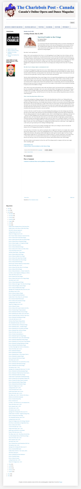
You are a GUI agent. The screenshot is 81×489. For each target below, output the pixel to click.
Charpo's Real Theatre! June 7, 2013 (16, 428)
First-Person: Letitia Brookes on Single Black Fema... (19, 422)
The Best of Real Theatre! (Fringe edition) (17, 321)
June (10, 224)
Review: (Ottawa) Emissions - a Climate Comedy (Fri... (19, 271)
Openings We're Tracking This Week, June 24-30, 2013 (19, 289)
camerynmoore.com (28, 144)
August (10, 221)
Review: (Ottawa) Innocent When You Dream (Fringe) (19, 239)
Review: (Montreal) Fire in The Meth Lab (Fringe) (18, 328)
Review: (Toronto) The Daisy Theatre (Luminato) (18, 380)
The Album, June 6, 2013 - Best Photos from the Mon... (19, 434)
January (10, 471)
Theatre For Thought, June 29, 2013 (15, 233)
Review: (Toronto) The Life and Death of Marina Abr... (19, 378)
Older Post (72, 197)
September (11, 219)
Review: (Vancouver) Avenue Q (15, 245)
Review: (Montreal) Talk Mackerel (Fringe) (17, 363)
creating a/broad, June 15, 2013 (15, 387)
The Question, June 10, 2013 (14, 410)
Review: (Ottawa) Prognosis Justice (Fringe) (17, 285)
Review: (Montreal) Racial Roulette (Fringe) (17, 384)
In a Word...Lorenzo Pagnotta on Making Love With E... (19, 272)
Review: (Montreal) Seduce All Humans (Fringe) (18, 324)
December (11, 213)
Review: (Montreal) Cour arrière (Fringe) (17, 365)
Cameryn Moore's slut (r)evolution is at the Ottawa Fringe (37, 146)
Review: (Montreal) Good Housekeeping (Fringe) (18, 371)
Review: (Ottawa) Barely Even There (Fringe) (17, 259)
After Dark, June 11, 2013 (14, 408)
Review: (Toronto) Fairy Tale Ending (16, 415)
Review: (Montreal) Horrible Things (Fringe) (17, 382)
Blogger (60, 482)
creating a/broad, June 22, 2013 (15, 302)
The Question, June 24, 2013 (14, 291)
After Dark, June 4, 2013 (13, 441)
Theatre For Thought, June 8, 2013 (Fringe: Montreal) (19, 421)
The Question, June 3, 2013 (14, 445)
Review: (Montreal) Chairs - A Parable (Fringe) (18, 326)
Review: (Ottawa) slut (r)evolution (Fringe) (17, 300)
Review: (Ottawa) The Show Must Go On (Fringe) (18, 267)
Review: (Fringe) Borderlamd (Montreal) (16, 295)
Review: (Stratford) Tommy (14, 456)
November (11, 215)
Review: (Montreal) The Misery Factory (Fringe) (18, 311)
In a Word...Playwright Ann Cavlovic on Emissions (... (19, 346)
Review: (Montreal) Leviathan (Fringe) (16, 356)
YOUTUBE (57, 27)
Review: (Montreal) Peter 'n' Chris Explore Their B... (19, 354)
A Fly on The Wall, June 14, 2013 (15, 389)
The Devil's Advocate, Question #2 (15, 230)
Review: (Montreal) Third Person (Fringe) (17, 358)
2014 (9, 210)
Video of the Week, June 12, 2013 (15, 404)
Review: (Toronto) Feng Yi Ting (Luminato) (17, 309)
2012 (9, 474)
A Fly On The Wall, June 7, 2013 (15, 426)
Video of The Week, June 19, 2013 (15, 348)
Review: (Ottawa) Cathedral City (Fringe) (17, 256)
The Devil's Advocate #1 (13, 452)
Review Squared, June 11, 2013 (15, 406)
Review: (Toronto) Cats (13, 400)
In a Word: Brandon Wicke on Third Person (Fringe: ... (19, 435)
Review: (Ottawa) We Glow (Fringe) (16, 276)
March (10, 467)
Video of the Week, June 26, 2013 (15, 274)
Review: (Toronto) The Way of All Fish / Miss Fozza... (19, 315)
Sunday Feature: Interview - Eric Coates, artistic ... (18, 450)
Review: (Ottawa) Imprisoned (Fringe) (16, 282)
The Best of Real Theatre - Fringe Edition (17, 252)
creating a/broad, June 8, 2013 (14, 419)
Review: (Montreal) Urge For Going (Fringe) (17, 335)
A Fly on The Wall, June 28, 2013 (15, 250)
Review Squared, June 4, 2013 (14, 439)
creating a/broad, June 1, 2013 (14, 460)
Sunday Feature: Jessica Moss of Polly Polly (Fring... (19, 228)
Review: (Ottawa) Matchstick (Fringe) (16, 246)
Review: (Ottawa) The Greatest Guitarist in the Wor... (19, 308)
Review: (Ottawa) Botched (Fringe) (15, 261)
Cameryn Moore (30, 151)
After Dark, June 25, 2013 (14, 280)
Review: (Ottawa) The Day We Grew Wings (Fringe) (19, 278)
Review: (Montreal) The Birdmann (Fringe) (17, 317)
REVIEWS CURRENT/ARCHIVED (13, 27)
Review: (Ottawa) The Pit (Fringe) (15, 269)
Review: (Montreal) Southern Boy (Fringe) (17, 374)
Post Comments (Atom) (33, 199)
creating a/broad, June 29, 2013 (15, 232)
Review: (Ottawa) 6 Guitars (14, 306)
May (10, 464)
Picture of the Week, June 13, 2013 (15, 393)
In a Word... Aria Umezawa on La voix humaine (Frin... (19, 402)
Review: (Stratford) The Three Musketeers (17, 454)
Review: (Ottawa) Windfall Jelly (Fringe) (17, 287)
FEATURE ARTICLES (30, 27)
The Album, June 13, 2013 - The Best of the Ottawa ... (19, 395)
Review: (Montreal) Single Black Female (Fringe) (18, 339)
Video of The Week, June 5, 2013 (15, 437)
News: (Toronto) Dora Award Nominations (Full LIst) (19, 443)
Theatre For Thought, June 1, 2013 (15, 461)
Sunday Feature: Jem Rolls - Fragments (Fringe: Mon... (19, 413)
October (10, 217)
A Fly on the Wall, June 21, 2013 (15, 319)
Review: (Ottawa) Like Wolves (15, 424)
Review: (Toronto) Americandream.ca (16, 334)
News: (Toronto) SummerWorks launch (16, 298)
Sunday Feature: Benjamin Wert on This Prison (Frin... (19, 226)
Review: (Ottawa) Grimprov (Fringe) (16, 293)
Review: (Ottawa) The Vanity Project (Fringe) (17, 258)
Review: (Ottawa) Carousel (14, 458)
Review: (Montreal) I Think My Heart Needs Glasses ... (19, 372)
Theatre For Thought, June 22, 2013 (15, 304)
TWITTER (41, 27)
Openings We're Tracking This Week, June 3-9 (17, 447)
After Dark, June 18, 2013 (14, 359)
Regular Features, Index (12, 49)
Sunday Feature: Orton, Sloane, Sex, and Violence (18, 297)
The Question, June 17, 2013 (14, 367)
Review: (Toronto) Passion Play (15, 398)
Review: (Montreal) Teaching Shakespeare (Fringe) (18, 343)
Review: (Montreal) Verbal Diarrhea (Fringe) (17, 345)
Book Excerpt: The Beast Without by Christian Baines (19, 263)
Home (49, 197)
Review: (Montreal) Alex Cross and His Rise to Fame (19, 361)
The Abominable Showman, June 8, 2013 (16, 417)
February (11, 469)
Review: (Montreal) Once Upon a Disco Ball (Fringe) (19, 337)
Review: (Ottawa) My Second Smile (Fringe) (17, 237)
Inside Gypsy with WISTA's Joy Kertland (17, 430)
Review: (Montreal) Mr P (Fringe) (15, 352)
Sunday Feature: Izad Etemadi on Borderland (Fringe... (19, 376)
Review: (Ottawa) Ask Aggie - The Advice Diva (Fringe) (19, 284)
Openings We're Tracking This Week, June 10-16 (18, 411)
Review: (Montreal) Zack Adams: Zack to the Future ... (19, 313)
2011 (9, 475)
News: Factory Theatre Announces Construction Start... (19, 235)
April (10, 466)
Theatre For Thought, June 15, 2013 (15, 385)
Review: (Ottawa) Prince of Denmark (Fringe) (17, 241)
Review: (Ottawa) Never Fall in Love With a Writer (18, 248)
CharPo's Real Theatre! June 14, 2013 (16, 391)
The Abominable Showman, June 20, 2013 (17, 322)
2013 (9, 212)
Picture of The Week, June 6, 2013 (15, 432)
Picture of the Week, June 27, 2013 (15, 265)
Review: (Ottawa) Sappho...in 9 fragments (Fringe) (18, 243)
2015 (9, 208)
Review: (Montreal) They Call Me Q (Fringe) (17, 330)
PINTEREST (66, 27)
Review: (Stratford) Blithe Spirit (15, 448)
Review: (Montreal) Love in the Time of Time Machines (19, 341)
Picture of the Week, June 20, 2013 (15, 332)
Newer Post (26, 197)
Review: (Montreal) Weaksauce (15, 350)
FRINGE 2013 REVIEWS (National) (16, 397)
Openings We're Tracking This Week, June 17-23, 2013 (19, 369)
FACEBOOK (49, 27)
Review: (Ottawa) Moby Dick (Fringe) (16, 254)
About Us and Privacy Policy (13, 50)
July (10, 223)
